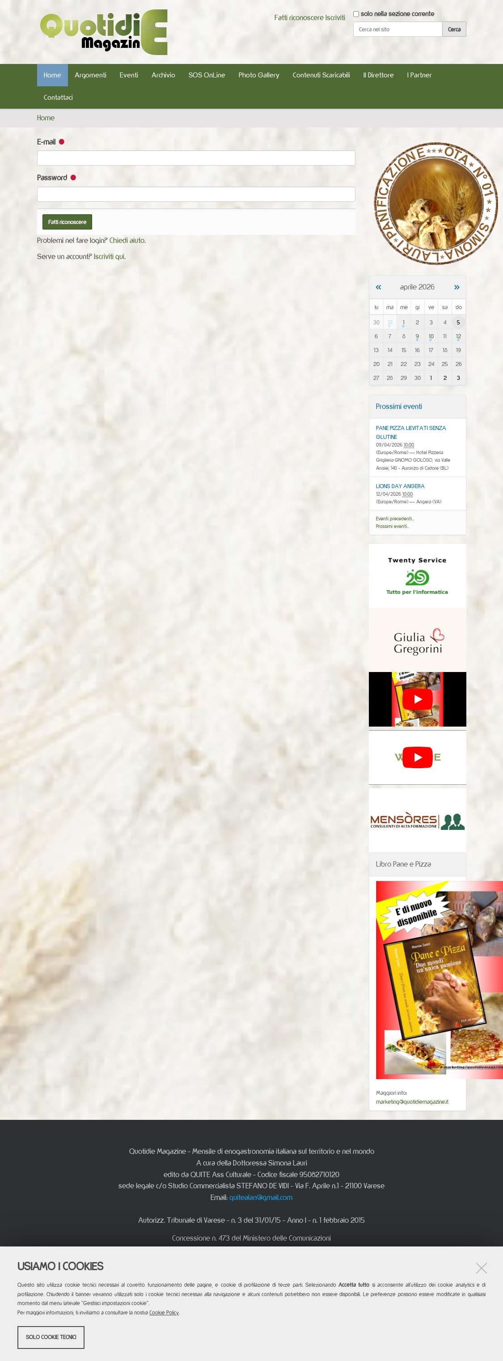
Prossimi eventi (399, 406)
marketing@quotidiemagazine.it (412, 1101)
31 (390, 322)
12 (458, 336)
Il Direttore (379, 75)
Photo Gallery (259, 75)
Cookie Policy (164, 1313)
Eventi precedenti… (395, 518)
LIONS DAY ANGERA (400, 485)
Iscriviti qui (109, 256)
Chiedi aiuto (127, 240)
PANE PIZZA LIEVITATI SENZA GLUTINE (411, 432)
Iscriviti (335, 17)
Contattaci (58, 97)
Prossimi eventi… (393, 526)
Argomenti (90, 75)
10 (431, 336)
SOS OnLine (207, 75)
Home (52, 75)
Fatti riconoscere (299, 17)
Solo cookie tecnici (51, 1337)
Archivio (163, 75)
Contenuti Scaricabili (321, 75)
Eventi (129, 75)
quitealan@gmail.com (260, 1197)
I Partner (419, 75)
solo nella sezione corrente (397, 13)
